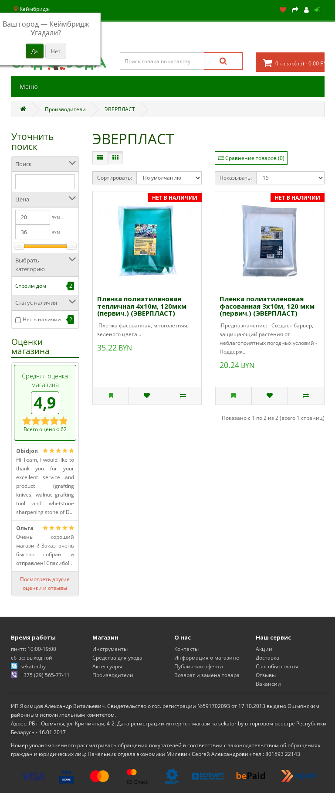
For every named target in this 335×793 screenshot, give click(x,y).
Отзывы (266, 675)
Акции (264, 649)
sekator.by (33, 666)
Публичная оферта (198, 666)
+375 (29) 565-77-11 (45, 675)
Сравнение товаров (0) (254, 158)
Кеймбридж (31, 9)
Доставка (267, 657)
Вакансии (268, 683)
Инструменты (110, 649)
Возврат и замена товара (207, 675)
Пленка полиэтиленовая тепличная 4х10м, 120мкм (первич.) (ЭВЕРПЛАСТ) (141, 305)
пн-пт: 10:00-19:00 (33, 649)
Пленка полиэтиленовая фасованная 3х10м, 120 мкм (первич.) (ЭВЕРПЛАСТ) (267, 305)
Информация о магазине (206, 657)
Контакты (186, 649)
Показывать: (236, 177)
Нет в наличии (42, 319)
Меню (29, 86)
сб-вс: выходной (31, 657)
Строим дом (30, 285)
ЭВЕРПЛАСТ (120, 109)
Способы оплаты (277, 666)
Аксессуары (107, 666)
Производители (65, 109)
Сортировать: (114, 177)
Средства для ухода (117, 657)
